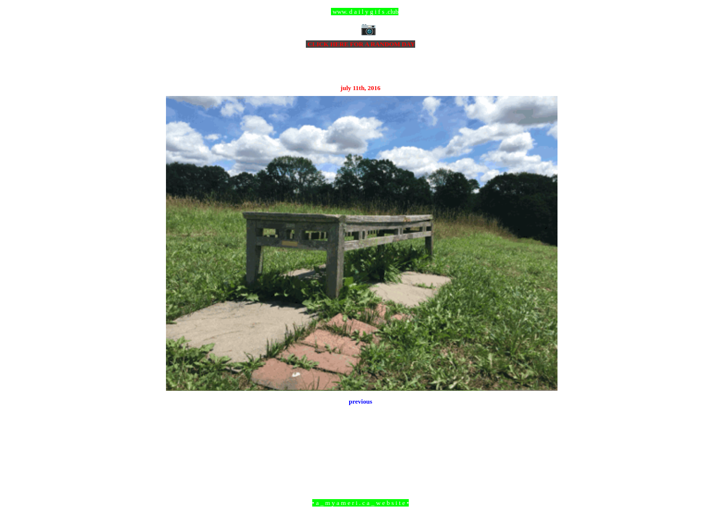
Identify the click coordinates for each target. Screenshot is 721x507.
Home (362, 449)
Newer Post (178, 449)
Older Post (543, 449)
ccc (361, 11)
